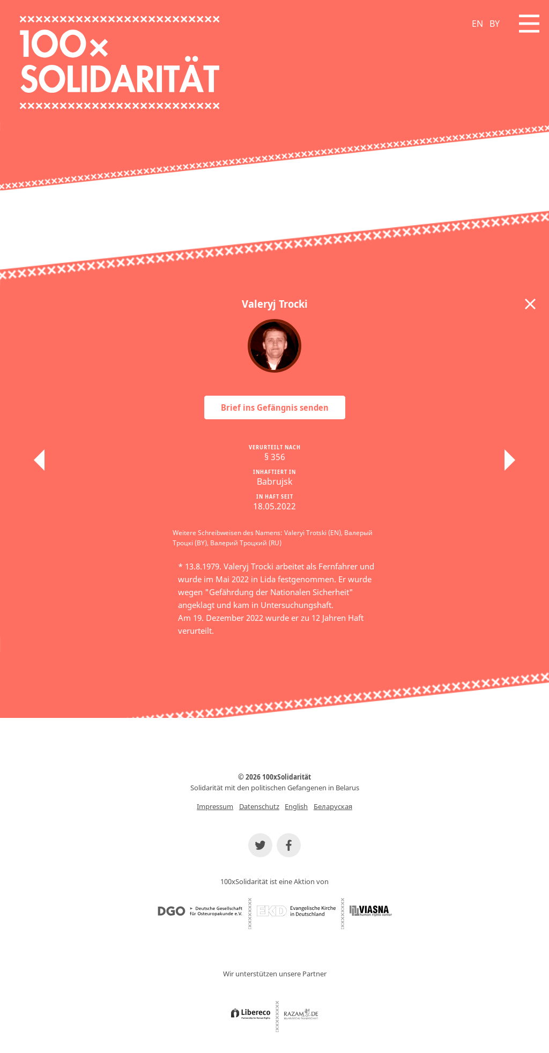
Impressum (215, 806)
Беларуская (333, 806)
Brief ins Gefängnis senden (275, 407)
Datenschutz (259, 806)
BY (494, 23)
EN (477, 23)
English (296, 806)
